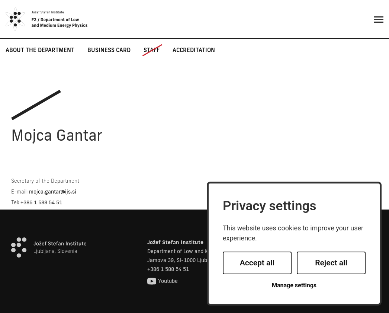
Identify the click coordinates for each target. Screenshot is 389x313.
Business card (109, 50)
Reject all (331, 262)
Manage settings (294, 285)
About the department (40, 50)
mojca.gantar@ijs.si (52, 191)
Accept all (257, 262)
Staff (152, 50)
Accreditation (194, 50)
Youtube (162, 281)
